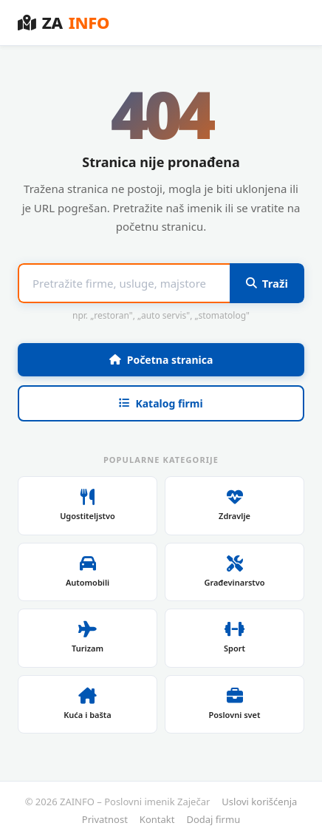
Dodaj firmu (213, 819)
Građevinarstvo (234, 571)
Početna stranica (161, 360)
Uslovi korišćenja (259, 801)
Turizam (87, 637)
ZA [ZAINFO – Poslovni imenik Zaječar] (63, 22)
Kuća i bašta (88, 704)
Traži (267, 283)
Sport (234, 637)
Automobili (87, 571)
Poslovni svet (234, 704)
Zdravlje (234, 505)
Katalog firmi (160, 403)
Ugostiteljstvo (87, 505)
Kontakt (157, 819)
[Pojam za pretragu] (124, 283)
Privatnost (105, 819)
